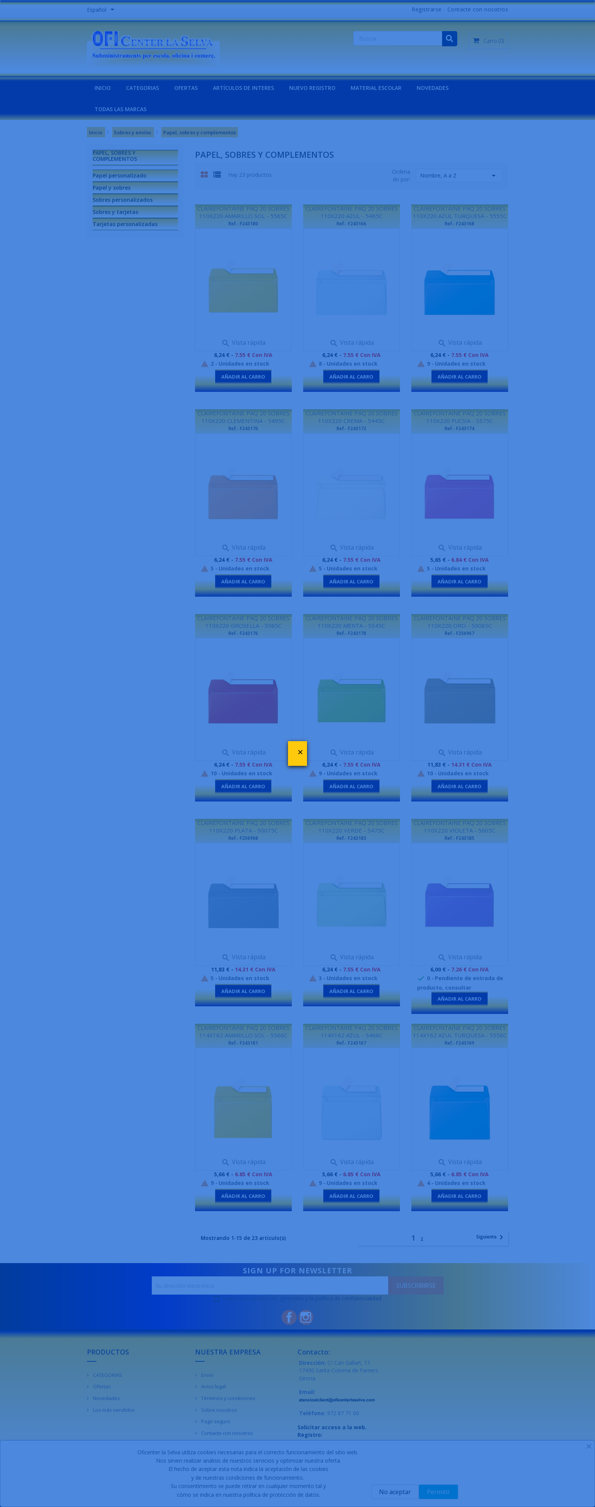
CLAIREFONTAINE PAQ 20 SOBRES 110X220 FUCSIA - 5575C (460, 416)
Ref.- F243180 (243, 223)
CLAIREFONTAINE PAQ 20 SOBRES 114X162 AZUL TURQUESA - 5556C (460, 1031)
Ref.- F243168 (459, 223)
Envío (207, 1375)
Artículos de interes (243, 87)
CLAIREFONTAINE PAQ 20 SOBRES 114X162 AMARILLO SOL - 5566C (243, 1031)
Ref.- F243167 (351, 1043)
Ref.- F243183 (351, 838)
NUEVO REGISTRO (312, 87)
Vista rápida (243, 342)
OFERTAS (186, 87)
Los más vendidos (113, 1409)
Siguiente (491, 1237)
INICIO (102, 87)
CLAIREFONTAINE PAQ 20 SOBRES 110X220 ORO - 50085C (460, 621)
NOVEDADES (433, 87)
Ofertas (101, 1386)
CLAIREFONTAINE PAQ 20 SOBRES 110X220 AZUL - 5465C (351, 212)
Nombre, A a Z (459, 175)
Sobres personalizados (123, 199)
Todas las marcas (120, 109)
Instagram (305, 1317)
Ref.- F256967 (459, 633)
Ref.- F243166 (351, 223)
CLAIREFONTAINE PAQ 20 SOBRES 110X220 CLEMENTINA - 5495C (243, 416)
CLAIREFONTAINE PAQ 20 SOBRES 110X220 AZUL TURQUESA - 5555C (460, 212)
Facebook (289, 1317)
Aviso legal (213, 1386)
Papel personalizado (119, 175)
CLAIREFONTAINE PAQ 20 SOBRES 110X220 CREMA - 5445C (351, 416)
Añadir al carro (243, 376)
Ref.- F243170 (243, 428)
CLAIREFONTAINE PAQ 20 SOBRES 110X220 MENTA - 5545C (351, 621)
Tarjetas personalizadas (125, 224)
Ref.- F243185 (459, 838)
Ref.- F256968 (243, 838)
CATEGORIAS (142, 87)
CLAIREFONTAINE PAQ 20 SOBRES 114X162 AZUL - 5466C (351, 1031)
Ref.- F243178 (351, 633)
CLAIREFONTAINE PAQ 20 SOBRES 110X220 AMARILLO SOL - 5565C (243, 212)
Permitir (438, 1492)
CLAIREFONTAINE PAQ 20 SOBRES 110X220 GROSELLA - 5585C (243, 621)
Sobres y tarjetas (115, 211)
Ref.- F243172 (351, 428)
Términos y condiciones (227, 1398)
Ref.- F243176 (243, 633)
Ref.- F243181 (243, 1043)
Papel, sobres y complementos (115, 156)
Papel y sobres (112, 187)
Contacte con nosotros (477, 9)
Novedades (106, 1398)
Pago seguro (215, 1421)
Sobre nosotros (218, 1409)
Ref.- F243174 (459, 428)
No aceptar (395, 1492)
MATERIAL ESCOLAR (376, 87)
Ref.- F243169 (459, 1043)
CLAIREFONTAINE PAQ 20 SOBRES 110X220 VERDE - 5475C (351, 826)
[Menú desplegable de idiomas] (102, 10)
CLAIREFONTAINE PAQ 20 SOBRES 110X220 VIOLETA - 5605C (460, 826)
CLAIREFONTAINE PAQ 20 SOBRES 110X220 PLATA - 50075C (243, 826)
